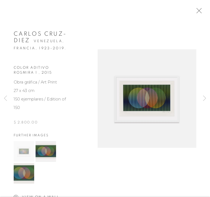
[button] (24, 153)
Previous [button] (5, 98)
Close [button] (199, 12)
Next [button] (204, 98)
